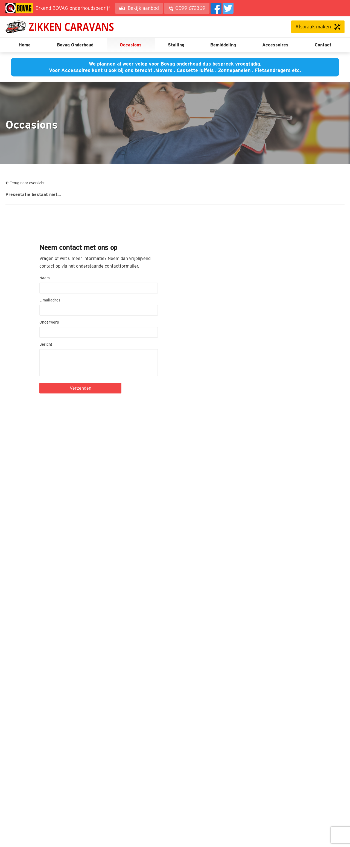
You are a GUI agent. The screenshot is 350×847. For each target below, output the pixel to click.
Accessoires (275, 45)
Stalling (176, 45)
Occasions (131, 45)
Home (25, 45)
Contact (323, 45)
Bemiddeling (223, 45)
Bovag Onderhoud (75, 45)
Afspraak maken (313, 26)
